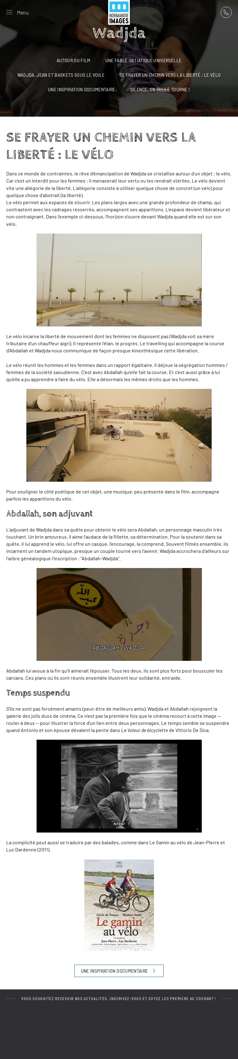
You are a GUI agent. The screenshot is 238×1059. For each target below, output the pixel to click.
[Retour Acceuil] (119, 12)
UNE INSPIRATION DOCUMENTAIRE (119, 971)
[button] (17, 12)
